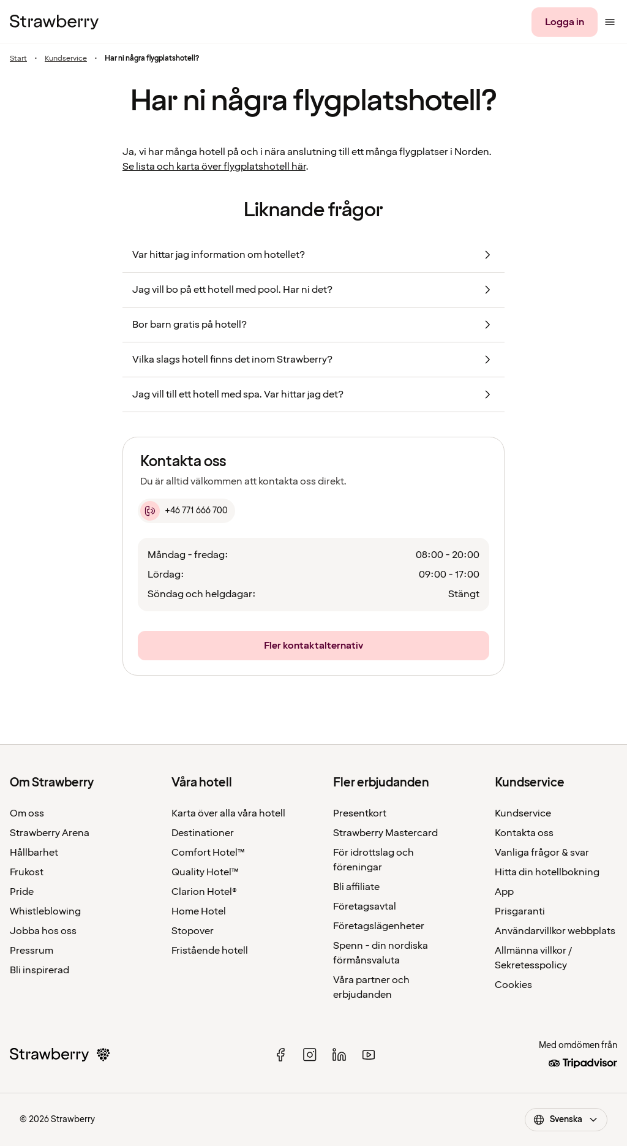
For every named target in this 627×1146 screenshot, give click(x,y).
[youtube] (368, 1054)
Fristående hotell (209, 950)
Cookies (513, 985)
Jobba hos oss (43, 931)
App (504, 892)
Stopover (192, 931)
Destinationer (202, 833)
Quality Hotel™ (205, 872)
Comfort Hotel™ (208, 852)
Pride (22, 892)
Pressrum (31, 950)
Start (18, 59)
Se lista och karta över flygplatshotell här (214, 166)
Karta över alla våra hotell (228, 813)
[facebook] (280, 1054)
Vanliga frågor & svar (542, 852)
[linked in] (339, 1054)
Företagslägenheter (378, 926)
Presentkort (359, 813)
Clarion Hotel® (204, 892)
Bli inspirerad (39, 970)
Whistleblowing (45, 911)
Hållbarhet (34, 852)
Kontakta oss (524, 833)
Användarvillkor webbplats (555, 931)
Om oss (27, 813)
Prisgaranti (520, 911)
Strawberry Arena (49, 833)
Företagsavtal (364, 906)
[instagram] (309, 1054)
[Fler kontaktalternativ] (313, 645)
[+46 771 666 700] (186, 511)
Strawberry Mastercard (385, 833)
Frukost (26, 872)
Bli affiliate (356, 887)
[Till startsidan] (54, 22)
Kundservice (66, 59)
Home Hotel (198, 911)
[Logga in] (564, 22)
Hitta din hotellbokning (547, 872)
